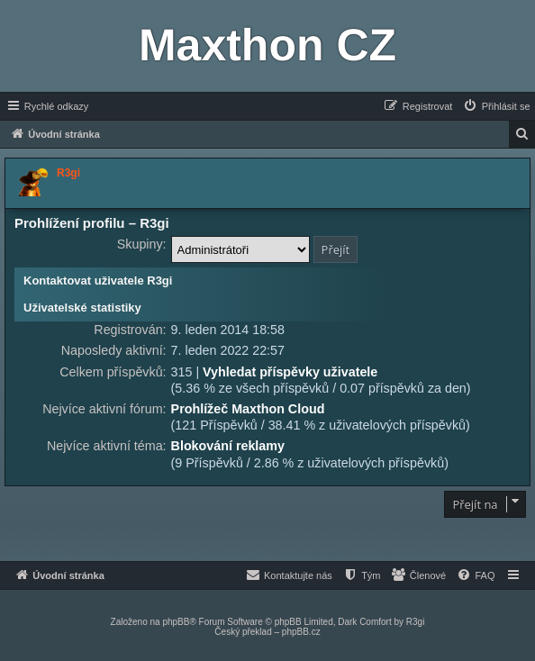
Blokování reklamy (228, 446)
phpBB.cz (301, 632)
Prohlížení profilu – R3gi (91, 223)
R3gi (415, 622)
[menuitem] (496, 106)
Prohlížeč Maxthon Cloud (248, 409)
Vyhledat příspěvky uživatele (290, 372)
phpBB (175, 622)
